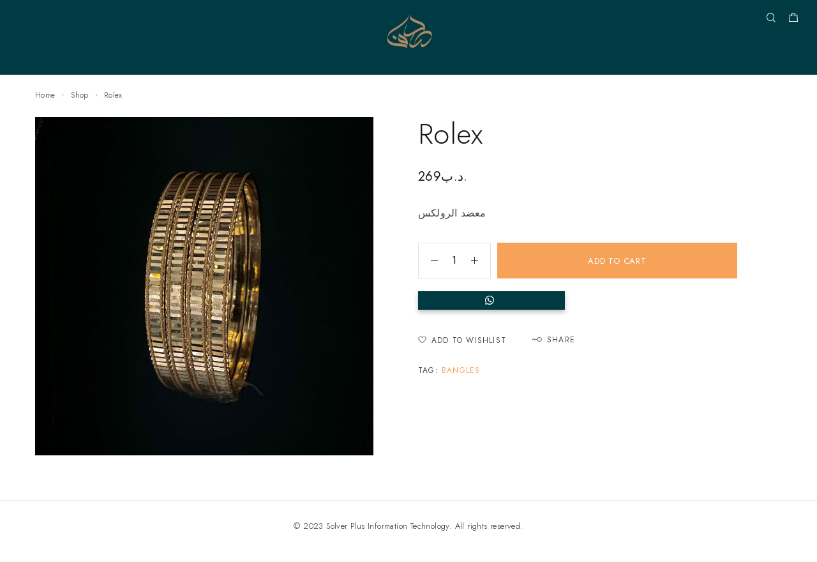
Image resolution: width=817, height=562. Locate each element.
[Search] (771, 18)
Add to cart (617, 261)
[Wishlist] (462, 340)
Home (45, 95)
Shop (80, 95)
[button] (577, 300)
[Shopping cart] (793, 19)
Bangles (461, 370)
